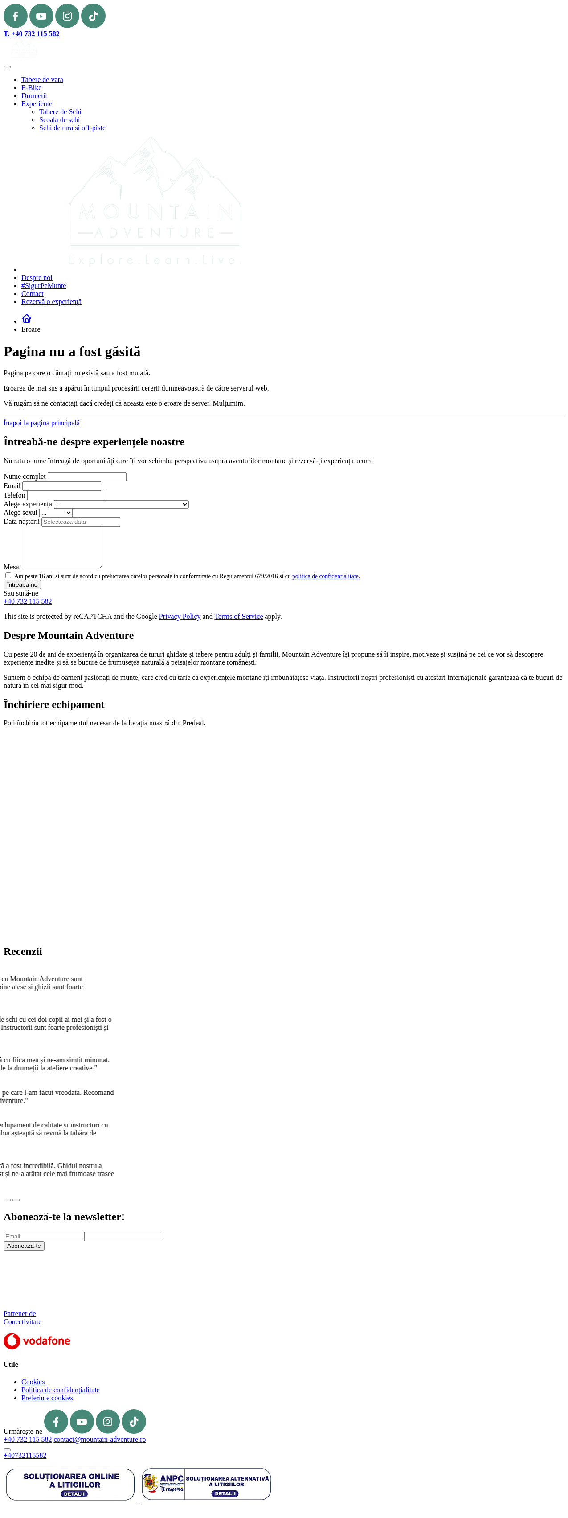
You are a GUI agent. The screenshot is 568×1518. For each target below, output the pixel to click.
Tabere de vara (42, 79)
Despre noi (37, 277)
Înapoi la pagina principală (42, 423)
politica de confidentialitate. (326, 576)
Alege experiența (28, 504)
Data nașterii (22, 521)
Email (12, 486)
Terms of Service (238, 616)
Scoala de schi (59, 119)
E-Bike (31, 87)
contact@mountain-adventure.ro (99, 1439)
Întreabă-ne (22, 584)
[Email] (43, 1236)
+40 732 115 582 (28, 601)
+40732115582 (25, 1455)
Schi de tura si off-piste (72, 128)
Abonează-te (24, 1245)
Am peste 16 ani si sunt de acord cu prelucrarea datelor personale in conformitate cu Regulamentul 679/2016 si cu (187, 576)
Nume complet (25, 476)
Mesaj (12, 567)
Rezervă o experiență (51, 301)
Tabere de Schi (60, 111)
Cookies (33, 1382)
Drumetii (34, 95)
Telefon (14, 495)
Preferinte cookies (47, 1398)
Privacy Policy (180, 616)
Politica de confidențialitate (60, 1390)
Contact (32, 293)
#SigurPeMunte (43, 285)
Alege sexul (20, 512)
